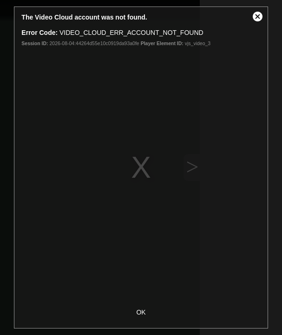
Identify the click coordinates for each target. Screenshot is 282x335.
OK (140, 312)
